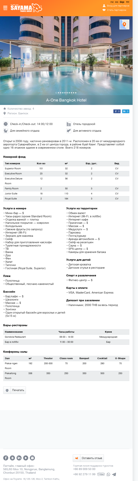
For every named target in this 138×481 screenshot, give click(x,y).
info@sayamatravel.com (85, 404)
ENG (116, 3)
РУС (112, 3)
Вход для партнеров (118, 5)
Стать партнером (116, 10)
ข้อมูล (122, 3)
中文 (127, 3)
